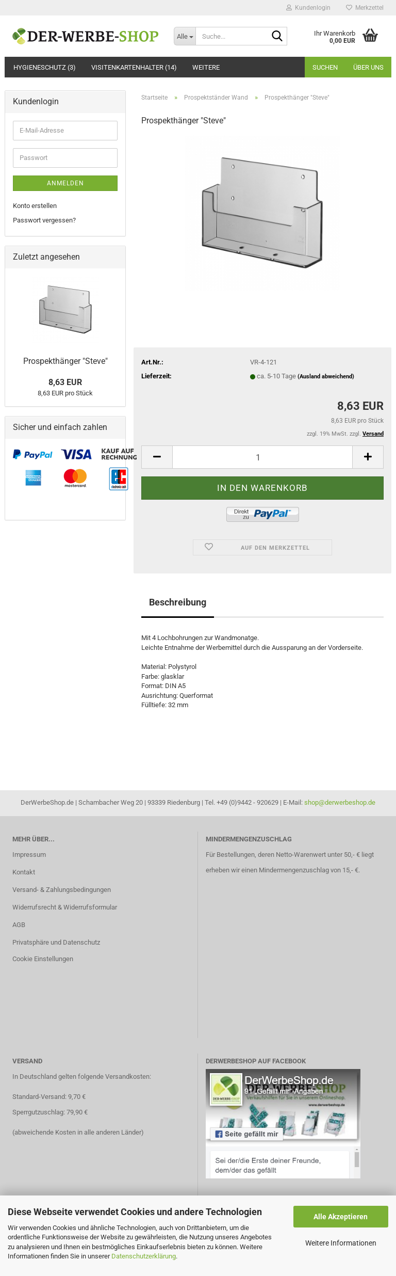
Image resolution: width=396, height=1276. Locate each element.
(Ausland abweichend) (326, 376)
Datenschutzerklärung (143, 1256)
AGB (18, 925)
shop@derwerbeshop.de (339, 802)
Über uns (368, 67)
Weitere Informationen (340, 1243)
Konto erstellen (35, 206)
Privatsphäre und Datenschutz (56, 942)
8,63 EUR (65, 382)
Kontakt (23, 872)
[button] (156, 457)
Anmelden (65, 183)
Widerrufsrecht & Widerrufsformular (64, 907)
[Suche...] (184, 36)
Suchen (325, 67)
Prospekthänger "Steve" (65, 361)
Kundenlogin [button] (308, 7)
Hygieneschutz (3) (44, 67)
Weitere (206, 67)
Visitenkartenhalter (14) (134, 67)
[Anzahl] (262, 457)
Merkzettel (365, 7)
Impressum (29, 854)
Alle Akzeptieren (341, 1217)
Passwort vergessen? (44, 220)
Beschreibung (177, 602)
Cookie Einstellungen (42, 959)
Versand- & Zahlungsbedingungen (61, 890)
